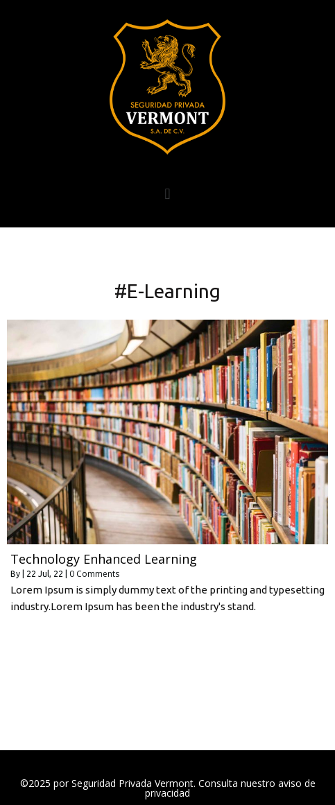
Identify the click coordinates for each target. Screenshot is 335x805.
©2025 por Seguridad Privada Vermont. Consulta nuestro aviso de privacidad (168, 788)
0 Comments (94, 574)
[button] (167, 194)
